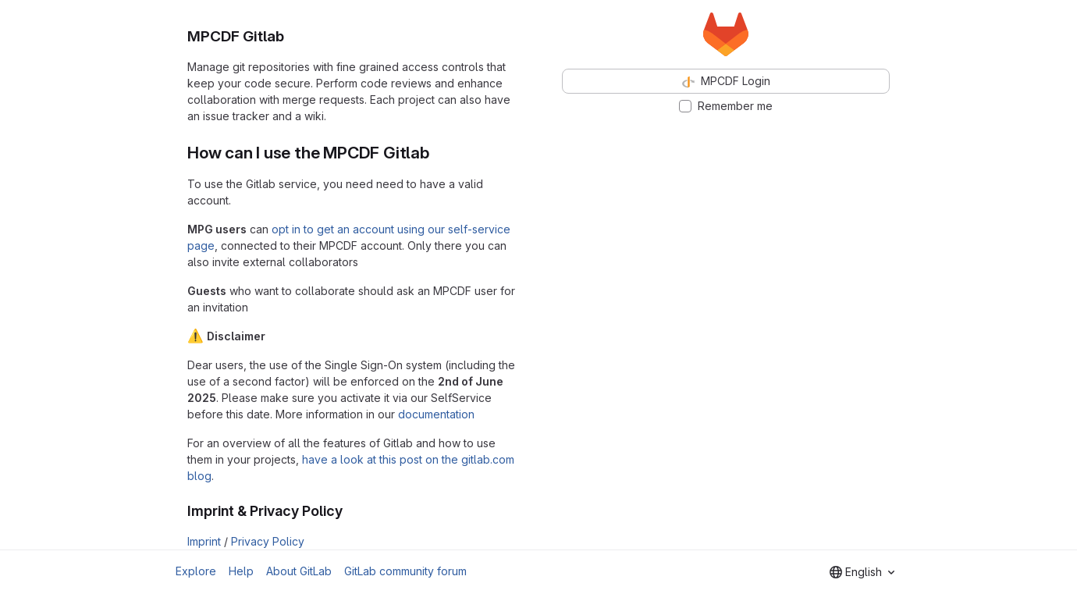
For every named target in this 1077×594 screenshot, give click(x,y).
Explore (196, 571)
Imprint (204, 541)
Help (241, 571)
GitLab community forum (405, 571)
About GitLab (299, 571)
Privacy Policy (267, 541)
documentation (436, 414)
